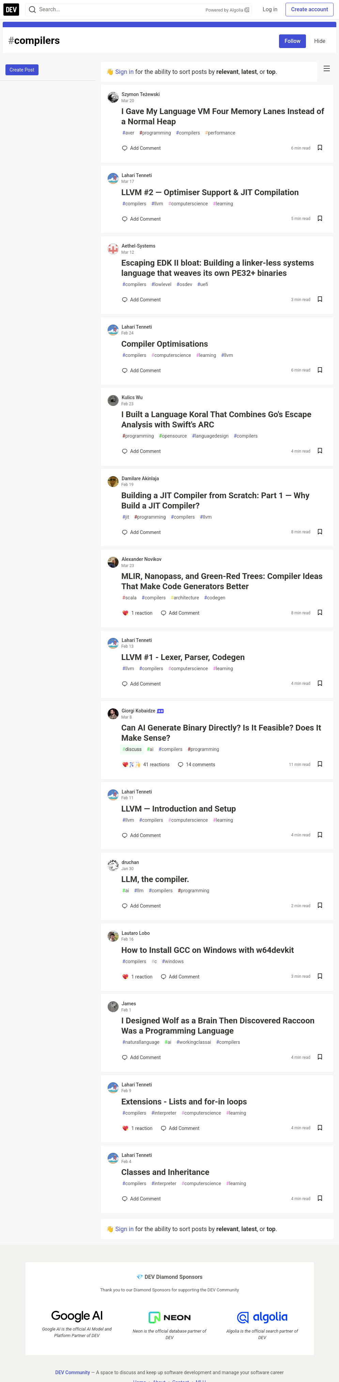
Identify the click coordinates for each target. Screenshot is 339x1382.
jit (125, 517)
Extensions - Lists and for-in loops (184, 1101)
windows (173, 961)
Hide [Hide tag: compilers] (319, 41)
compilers (188, 133)
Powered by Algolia (227, 10)
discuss (132, 749)
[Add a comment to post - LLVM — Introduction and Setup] (141, 835)
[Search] (32, 9)
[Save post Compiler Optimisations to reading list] (320, 370)
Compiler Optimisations (164, 344)
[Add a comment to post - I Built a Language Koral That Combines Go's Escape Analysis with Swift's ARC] (141, 451)
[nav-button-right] (327, 68)
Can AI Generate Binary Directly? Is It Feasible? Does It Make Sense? (221, 733)
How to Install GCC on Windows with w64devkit (207, 950)
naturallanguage (140, 1042)
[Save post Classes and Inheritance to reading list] (320, 1199)
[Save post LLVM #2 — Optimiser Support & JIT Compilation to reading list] (320, 219)
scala (129, 597)
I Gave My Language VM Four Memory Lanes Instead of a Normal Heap (222, 116)
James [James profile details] (129, 1003)
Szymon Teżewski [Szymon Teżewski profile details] (141, 94)
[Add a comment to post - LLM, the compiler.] (141, 905)
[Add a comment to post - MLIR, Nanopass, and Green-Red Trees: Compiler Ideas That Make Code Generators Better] (137, 613)
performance (220, 133)
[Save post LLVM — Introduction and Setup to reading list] (320, 835)
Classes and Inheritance (165, 1172)
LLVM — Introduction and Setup (178, 809)
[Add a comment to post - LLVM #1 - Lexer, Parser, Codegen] (141, 683)
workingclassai (193, 1042)
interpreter (163, 1113)
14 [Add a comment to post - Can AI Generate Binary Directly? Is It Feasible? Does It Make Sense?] (195, 764)
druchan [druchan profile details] (130, 862)
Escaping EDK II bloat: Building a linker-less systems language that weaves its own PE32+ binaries (217, 268)
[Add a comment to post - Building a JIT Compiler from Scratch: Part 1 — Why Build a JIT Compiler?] (141, 532)
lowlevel (161, 284)
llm (139, 890)
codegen (214, 597)
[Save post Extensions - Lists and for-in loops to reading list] (320, 1128)
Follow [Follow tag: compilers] (292, 41)
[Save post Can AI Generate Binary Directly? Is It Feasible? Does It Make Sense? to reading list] (320, 764)
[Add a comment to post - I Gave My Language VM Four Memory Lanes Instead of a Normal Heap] (141, 148)
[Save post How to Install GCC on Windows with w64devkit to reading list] (320, 977)
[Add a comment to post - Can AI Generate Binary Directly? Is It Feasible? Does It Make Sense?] (146, 764)
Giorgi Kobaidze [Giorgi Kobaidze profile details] (143, 710)
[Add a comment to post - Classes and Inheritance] (141, 1198)
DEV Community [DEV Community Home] (72, 1372)
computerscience (188, 203)
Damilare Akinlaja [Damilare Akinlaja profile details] (140, 478)
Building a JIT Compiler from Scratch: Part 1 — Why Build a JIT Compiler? (215, 501)
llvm (157, 203)
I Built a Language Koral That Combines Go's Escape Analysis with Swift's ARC (216, 419)
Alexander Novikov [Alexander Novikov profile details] (141, 559)
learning (223, 203)
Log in (270, 9)
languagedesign (210, 436)
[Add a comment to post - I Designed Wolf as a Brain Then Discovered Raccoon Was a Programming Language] (141, 1057)
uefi (202, 284)
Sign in (124, 71)
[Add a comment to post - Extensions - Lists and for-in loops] (137, 1128)
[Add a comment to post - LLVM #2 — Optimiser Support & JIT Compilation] (141, 219)
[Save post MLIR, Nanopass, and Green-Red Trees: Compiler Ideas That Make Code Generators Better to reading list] (320, 613)
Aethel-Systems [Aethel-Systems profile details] (138, 246)
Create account (309, 9)
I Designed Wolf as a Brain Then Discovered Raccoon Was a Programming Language (217, 1026)
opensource (173, 436)
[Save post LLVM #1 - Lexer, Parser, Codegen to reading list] (320, 684)
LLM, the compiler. (155, 879)
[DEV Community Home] (11, 9)
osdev (184, 284)
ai (150, 749)
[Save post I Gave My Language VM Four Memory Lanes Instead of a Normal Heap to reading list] (320, 148)
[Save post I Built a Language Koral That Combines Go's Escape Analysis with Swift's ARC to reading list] (320, 451)
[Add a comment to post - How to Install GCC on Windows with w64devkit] (137, 977)
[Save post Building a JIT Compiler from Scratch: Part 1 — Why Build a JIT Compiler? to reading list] (320, 532)
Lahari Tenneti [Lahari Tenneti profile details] (137, 175)
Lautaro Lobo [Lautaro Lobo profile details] (136, 933)
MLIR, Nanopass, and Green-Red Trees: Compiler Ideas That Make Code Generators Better (222, 581)
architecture (185, 597)
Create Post (22, 70)
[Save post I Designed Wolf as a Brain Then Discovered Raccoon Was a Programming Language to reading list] (320, 1057)
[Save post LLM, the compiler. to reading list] (320, 906)
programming (155, 133)
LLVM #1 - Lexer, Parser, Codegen (183, 657)
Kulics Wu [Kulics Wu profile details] (132, 397)
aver (128, 133)
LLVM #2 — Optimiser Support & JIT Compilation (210, 192)
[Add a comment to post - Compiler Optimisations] (141, 370)
